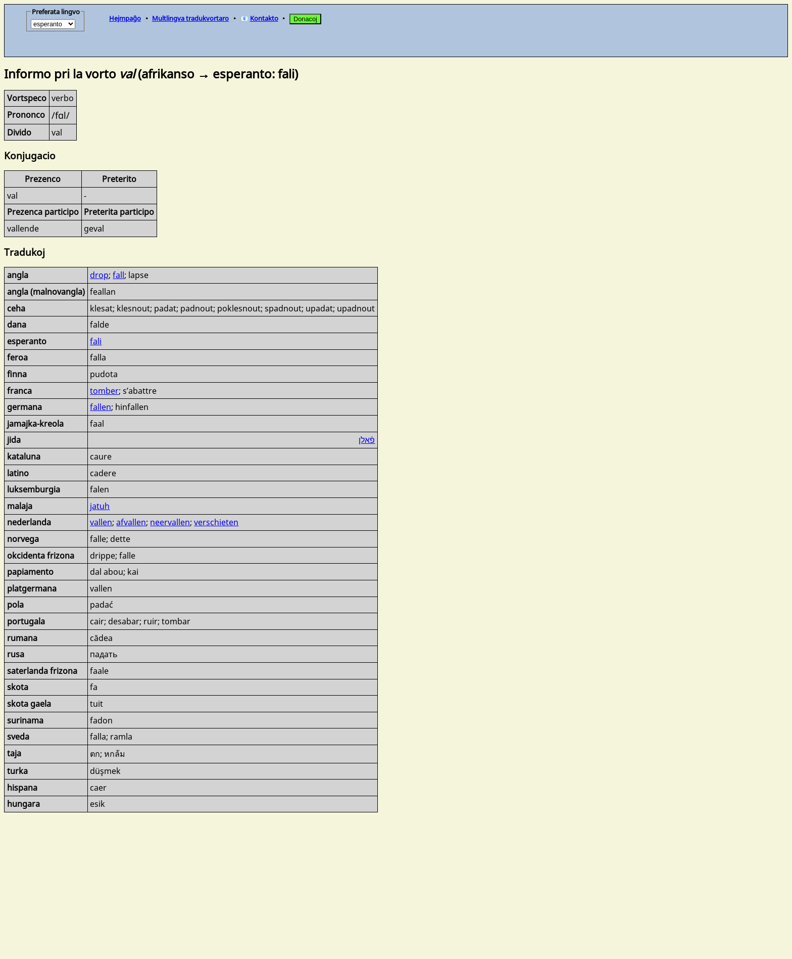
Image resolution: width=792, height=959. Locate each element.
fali (96, 341)
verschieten (216, 522)
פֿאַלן (367, 439)
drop (99, 275)
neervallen (170, 522)
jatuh (100, 506)
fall (118, 275)
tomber (104, 390)
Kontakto (264, 18)
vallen (101, 522)
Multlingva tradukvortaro (190, 18)
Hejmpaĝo (125, 18)
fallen (100, 407)
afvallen (131, 522)
